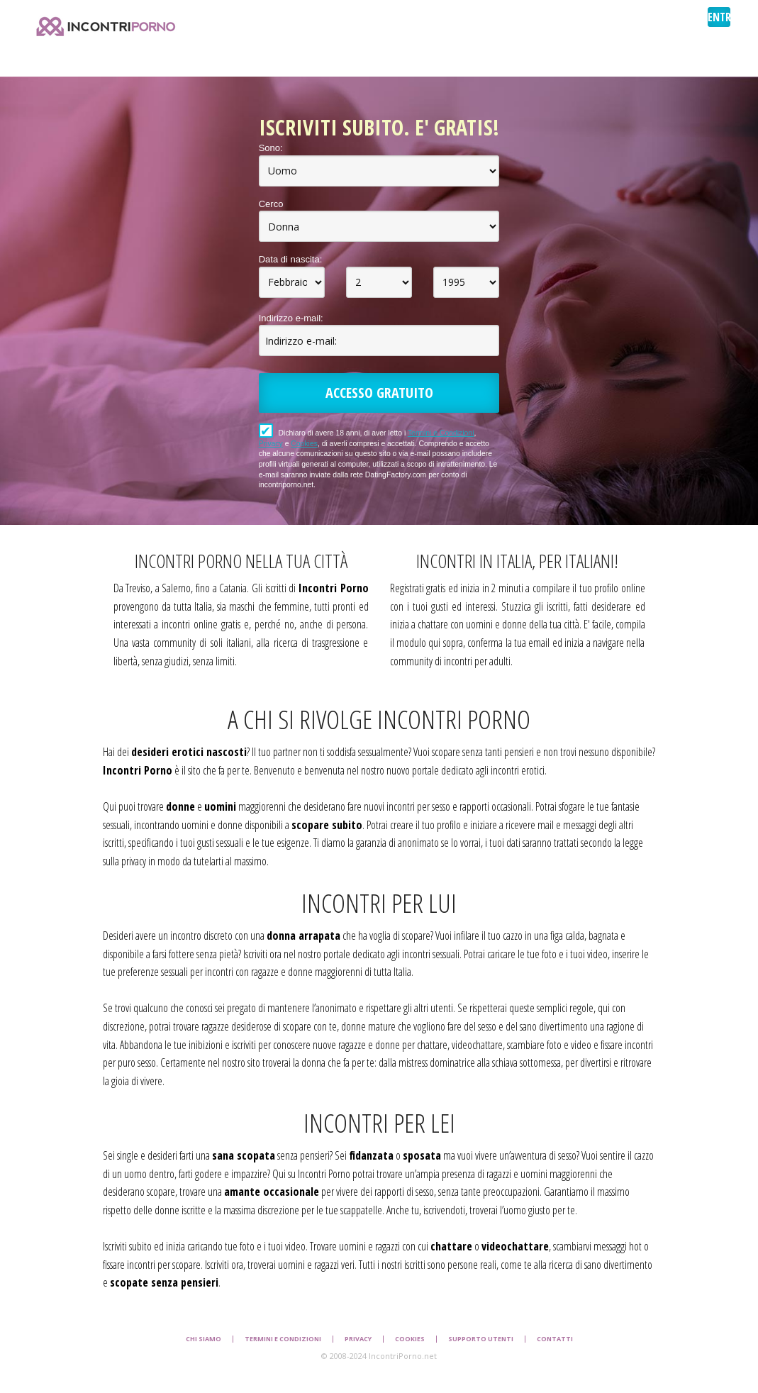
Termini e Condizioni (441, 433)
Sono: (271, 148)
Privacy (271, 444)
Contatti (555, 1339)
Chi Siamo (203, 1339)
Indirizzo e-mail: (291, 318)
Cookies (304, 444)
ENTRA (719, 17)
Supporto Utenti (480, 1339)
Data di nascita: (291, 259)
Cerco (271, 204)
